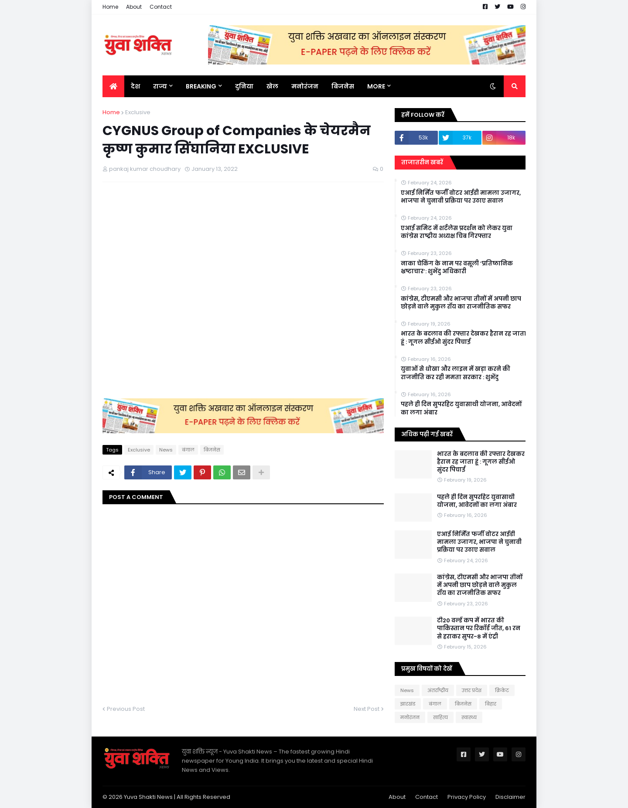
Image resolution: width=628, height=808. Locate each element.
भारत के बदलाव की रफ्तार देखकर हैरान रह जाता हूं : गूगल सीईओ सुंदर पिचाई (463, 338)
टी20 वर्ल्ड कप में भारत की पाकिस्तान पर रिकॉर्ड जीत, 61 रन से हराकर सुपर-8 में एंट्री (478, 628)
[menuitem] (113, 86)
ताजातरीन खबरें (422, 162)
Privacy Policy (466, 797)
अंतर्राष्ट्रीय (437, 690)
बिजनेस (212, 449)
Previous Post (126, 709)
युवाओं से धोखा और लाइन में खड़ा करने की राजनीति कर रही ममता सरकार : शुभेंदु (455, 373)
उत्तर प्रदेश (471, 690)
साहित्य (440, 717)
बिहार (490, 703)
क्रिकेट (502, 690)
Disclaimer (510, 797)
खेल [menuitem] (272, 86)
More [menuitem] (376, 86)
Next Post (366, 709)
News (166, 449)
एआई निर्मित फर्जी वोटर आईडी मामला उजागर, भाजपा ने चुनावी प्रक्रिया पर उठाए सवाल (461, 197)
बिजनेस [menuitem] (342, 86)
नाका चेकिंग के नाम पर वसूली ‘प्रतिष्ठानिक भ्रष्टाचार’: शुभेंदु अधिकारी (457, 267)
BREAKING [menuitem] (201, 86)
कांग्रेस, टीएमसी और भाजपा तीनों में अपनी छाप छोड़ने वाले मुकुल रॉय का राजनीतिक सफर (461, 303)
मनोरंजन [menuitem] (304, 86)
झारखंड (407, 703)
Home (110, 6)
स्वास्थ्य (469, 717)
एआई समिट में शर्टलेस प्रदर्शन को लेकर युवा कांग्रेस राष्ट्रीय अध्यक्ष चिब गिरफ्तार (456, 232)
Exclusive (137, 112)
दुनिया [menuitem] (244, 86)
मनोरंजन (410, 717)
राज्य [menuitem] (160, 86)
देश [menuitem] (135, 86)
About (134, 6)
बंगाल (188, 449)
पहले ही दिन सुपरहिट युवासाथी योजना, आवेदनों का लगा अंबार (461, 408)
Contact (161, 6)
